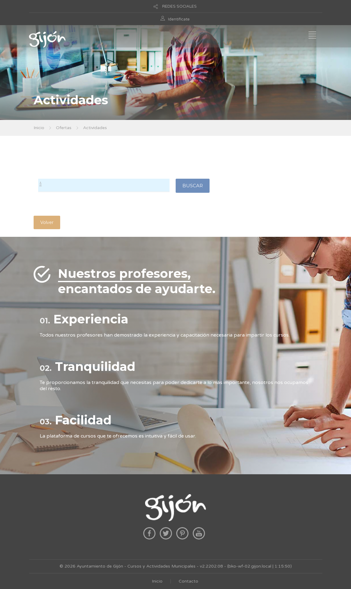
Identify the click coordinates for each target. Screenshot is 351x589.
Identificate (179, 19)
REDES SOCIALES (179, 6)
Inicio (39, 127)
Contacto (188, 581)
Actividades (95, 127)
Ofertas (63, 127)
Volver (46, 222)
